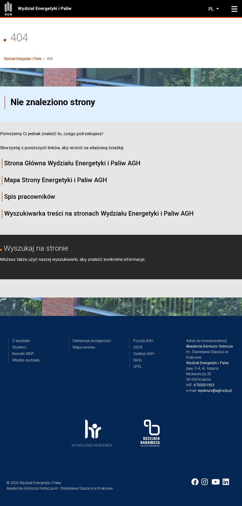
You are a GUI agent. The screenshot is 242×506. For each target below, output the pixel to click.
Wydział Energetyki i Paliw (44, 8)
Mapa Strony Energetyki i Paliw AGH (55, 180)
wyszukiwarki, (65, 259)
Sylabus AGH (143, 353)
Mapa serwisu (84, 347)
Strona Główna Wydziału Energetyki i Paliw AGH (72, 163)
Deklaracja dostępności (92, 341)
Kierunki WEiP (23, 353)
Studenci (19, 347)
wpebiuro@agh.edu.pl (215, 390)
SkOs (137, 360)
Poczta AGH (143, 341)
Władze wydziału (25, 360)
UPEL (137, 366)
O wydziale (21, 341)
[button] (234, 9)
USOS (138, 347)
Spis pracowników (29, 196)
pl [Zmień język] (212, 9)
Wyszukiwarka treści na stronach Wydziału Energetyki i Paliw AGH (99, 213)
